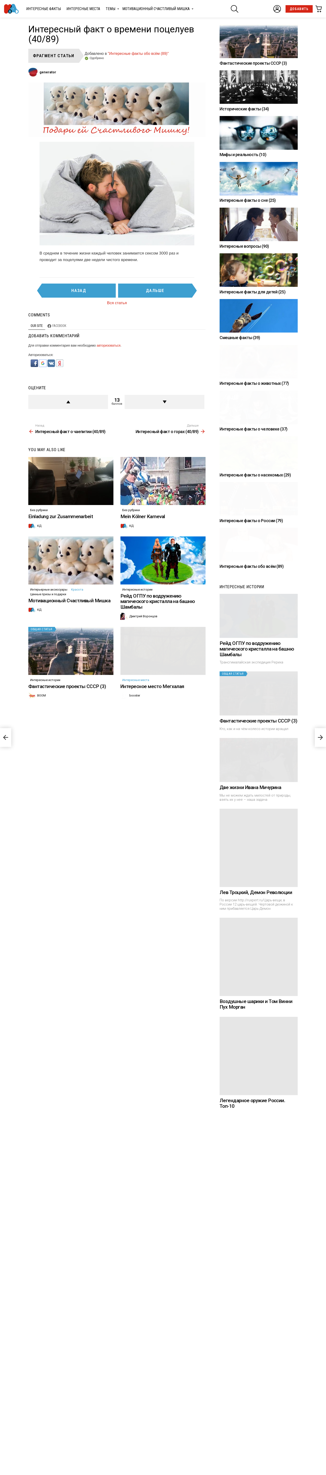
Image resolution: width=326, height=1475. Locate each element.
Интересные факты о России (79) (251, 699)
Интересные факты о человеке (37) (253, 518)
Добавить (299, 9)
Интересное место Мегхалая (152, 798)
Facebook (59, 326)
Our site (37, 326)
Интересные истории (137, 664)
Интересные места (83, 9)
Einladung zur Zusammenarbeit (60, 554)
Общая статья (41, 703)
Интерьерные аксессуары (48, 664)
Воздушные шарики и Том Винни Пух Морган (256, 1330)
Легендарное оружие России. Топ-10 (252, 1429)
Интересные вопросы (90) (244, 246)
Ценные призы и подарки (48, 668)
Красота (77, 664)
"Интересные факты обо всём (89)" (138, 54)
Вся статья (117, 303)
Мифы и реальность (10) (243, 154)
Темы (110, 9)
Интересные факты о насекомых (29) (255, 608)
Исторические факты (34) (244, 108)
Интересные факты (43, 9)
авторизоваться (108, 345)
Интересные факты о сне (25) (248, 200)
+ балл (68, 402)
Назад (78, 290)
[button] (35, 366)
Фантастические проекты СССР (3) (67, 798)
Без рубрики (39, 547)
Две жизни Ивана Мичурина (250, 1113)
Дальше (155, 290)
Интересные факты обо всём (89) (252, 789)
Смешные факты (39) (240, 337)
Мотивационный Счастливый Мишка (156, 9)
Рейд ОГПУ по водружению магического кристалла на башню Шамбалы (157, 676)
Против (164, 402)
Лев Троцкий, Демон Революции (256, 1218)
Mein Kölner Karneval (142, 554)
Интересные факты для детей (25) (252, 291)
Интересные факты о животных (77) (254, 428)
